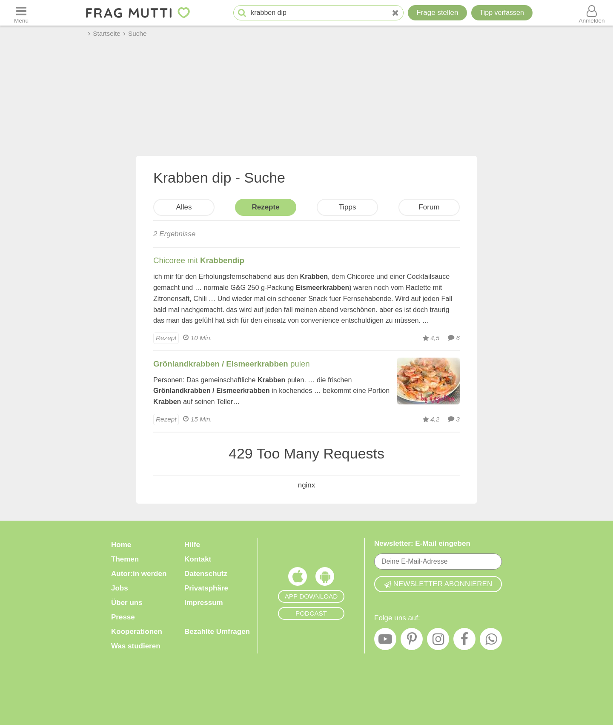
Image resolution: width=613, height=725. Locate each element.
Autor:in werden (138, 574)
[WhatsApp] (491, 641)
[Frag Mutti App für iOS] (297, 578)
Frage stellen (437, 13)
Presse (123, 617)
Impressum (203, 603)
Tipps (347, 207)
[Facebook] (464, 641)
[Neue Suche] (395, 13)
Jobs (119, 588)
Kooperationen (136, 632)
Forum (428, 207)
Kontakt (197, 559)
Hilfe (192, 545)
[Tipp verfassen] (502, 12)
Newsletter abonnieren (438, 584)
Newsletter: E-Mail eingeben (422, 543)
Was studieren (135, 646)
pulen (231, 363)
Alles (184, 207)
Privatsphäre (206, 588)
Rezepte (265, 207)
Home (121, 545)
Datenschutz (205, 574)
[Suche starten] (242, 13)
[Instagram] (438, 641)
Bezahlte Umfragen (217, 632)
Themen (125, 559)
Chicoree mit (198, 260)
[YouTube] (385, 641)
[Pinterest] (412, 641)
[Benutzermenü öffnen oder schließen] (591, 13)
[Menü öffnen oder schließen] (21, 13)
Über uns (127, 603)
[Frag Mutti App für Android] (324, 578)
